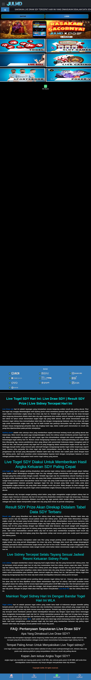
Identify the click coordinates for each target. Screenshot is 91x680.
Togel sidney (7, 605)
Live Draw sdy (7, 409)
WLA (29, 619)
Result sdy (6, 516)
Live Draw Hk (64, 589)
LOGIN (67, 16)
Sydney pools (7, 432)
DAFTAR (23, 16)
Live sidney (6, 563)
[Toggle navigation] (3, 4)
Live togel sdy (7, 471)
